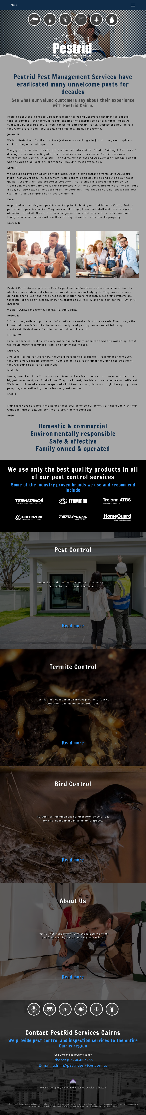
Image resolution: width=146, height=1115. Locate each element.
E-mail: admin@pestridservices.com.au (73, 1065)
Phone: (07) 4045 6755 (73, 1060)
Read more (73, 625)
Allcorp (93, 1087)
